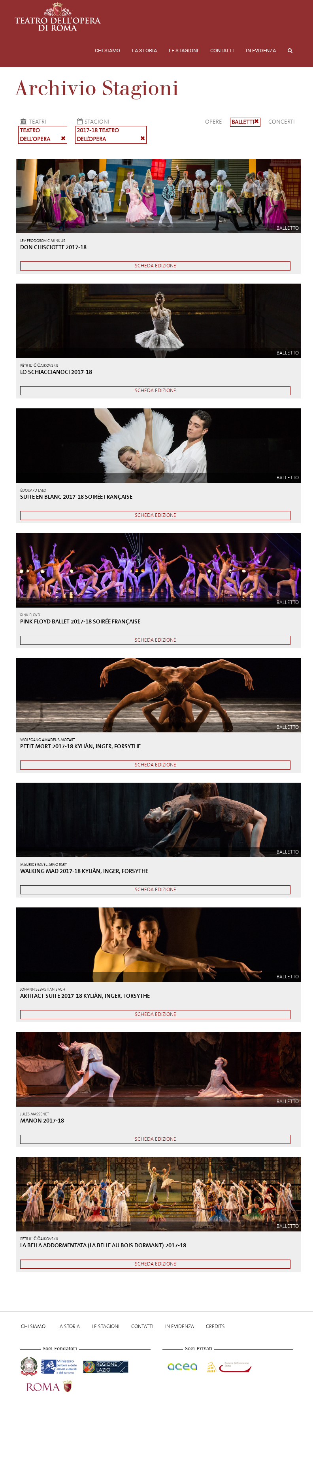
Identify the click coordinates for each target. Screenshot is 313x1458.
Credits (215, 1326)
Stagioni (92, 122)
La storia (144, 50)
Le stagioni (183, 50)
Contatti (222, 50)
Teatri (32, 122)
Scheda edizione (155, 265)
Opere (213, 122)
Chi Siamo (107, 50)
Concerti (281, 122)
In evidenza (261, 50)
